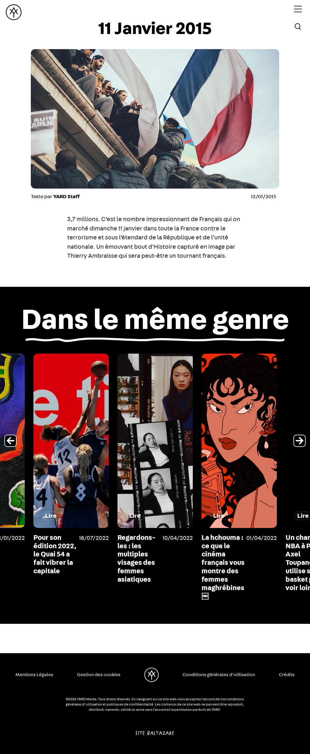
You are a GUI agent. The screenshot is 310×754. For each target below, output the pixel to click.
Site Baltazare (155, 730)
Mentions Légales (34, 674)
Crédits (287, 674)
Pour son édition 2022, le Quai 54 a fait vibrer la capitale (137, 554)
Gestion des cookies (98, 674)
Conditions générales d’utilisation (219, 674)
